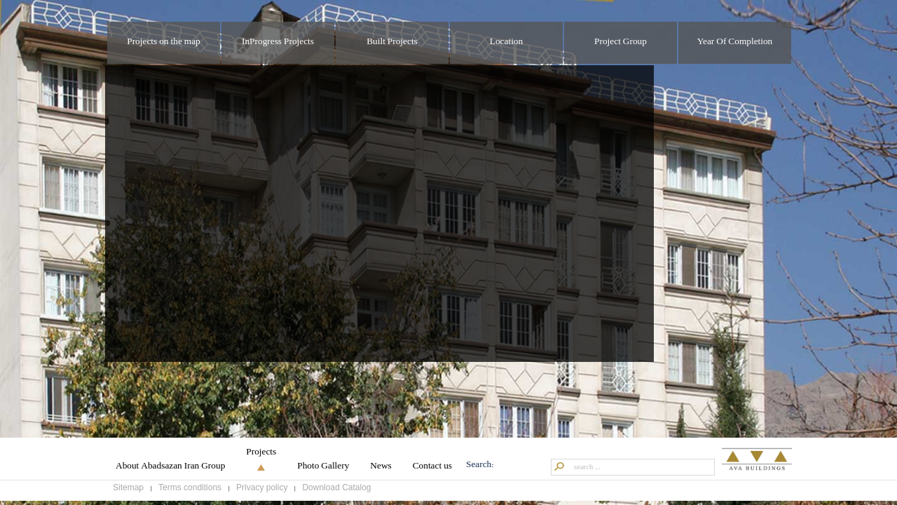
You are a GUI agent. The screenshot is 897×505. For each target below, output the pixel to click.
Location (506, 42)
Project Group (620, 42)
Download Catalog (336, 493)
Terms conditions (189, 493)
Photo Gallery (323, 472)
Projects (261, 458)
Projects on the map (163, 42)
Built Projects (392, 42)
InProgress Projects (278, 42)
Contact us (432, 472)
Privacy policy (261, 493)
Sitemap (128, 493)
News (380, 472)
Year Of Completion (735, 42)
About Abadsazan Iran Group (170, 472)
